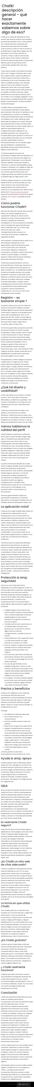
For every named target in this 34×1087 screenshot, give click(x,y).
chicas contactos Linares (19, 192)
